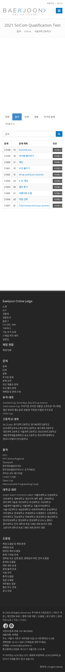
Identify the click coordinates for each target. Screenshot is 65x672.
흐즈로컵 (48, 409)
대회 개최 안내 (9, 565)
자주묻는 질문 (9, 583)
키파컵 (34, 409)
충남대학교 (52, 516)
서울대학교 (27, 505)
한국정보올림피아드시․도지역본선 (19, 469)
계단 (21, 162)
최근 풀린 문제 (9, 388)
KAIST (13, 495)
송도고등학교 (30, 435)
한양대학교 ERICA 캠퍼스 (41, 520)
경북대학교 (19, 498)
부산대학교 (34, 502)
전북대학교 (30, 516)
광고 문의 (50, 616)
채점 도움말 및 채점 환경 (14, 543)
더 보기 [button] (10, 123)
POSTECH (22, 495)
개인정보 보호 (13, 616)
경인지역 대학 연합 (34, 498)
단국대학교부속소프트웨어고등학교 (19, 428)
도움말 (6, 538)
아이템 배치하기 (26, 155)
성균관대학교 (24, 509)
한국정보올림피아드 (12, 466)
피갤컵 (40, 409)
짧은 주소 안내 (9, 587)
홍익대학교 (8, 524)
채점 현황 (7, 350)
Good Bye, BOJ (24, 402)
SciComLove (25, 149)
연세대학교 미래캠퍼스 (35, 513)
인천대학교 (52, 513)
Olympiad (8, 462)
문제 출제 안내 (9, 569)
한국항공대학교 (10, 520)
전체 (7, 116)
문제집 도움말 (9, 561)
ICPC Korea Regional (13, 458)
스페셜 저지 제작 (10, 335)
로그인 (59, 3)
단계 (27, 116)
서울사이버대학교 (41, 505)
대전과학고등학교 (11, 431)
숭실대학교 (52, 509)
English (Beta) (55, 666)
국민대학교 (23, 502)
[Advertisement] (32, 77)
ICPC (5, 455)
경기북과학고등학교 (40, 424)
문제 (5, 366)
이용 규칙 (7, 572)
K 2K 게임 (23, 180)
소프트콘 (48, 406)
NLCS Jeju (8, 424)
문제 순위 (7, 380)
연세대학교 (19, 513)
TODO (23, 619)
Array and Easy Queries (31, 174)
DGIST (6, 495)
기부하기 (7, 328)
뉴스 (5, 310)
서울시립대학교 (10, 509)
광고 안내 (7, 590)
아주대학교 (8, 513)
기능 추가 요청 (9, 332)
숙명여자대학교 (38, 509)
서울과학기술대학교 (12, 505)
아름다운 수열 (25, 193)
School (27, 31)
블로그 (6, 321)
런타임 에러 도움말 (11, 551)
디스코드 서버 (9, 324)
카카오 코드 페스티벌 (12, 473)
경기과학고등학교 (21, 424)
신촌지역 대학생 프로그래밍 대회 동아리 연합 (24, 527)
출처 (19, 31)
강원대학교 (52, 495)
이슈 (16, 619)
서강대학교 (45, 502)
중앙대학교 (41, 516)
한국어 (43, 666)
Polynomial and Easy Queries (34, 205)
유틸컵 (27, 409)
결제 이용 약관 (29, 616)
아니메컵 (57, 406)
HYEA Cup (8, 413)
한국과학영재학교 (46, 435)
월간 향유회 (8, 409)
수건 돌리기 (24, 168)
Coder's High (9, 476)
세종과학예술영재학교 (13, 435)
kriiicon (44, 402)
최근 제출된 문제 (10, 384)
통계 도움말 (8, 576)
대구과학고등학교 (45, 428)
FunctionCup (9, 402)
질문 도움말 (8, 580)
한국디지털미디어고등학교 (15, 439)
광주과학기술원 (10, 502)
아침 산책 (23, 199)
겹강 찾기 (23, 186)
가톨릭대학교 (40, 495)
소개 (5, 306)
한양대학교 (23, 520)
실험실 (6, 339)
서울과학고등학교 (42, 31)
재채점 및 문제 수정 (12, 391)
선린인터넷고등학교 (47, 431)
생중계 (6, 313)
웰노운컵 (19, 409)
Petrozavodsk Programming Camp (20, 484)
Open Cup (8, 480)
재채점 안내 (8, 547)
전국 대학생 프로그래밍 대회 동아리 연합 (33, 524)
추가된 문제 (49, 116)
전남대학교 (19, 516)
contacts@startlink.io (21, 645)
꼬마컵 (33, 406)
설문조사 (7, 317)
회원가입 (50, 3)
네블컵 (40, 406)
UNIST (30, 495)
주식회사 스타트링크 (41, 612)
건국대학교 (8, 498)
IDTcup (36, 402)
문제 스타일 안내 (10, 554)
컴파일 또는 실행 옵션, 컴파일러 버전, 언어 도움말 (26, 558)
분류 (36, 116)
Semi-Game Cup (11, 406)
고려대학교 (49, 498)
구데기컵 (25, 406)
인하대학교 (8, 516)
